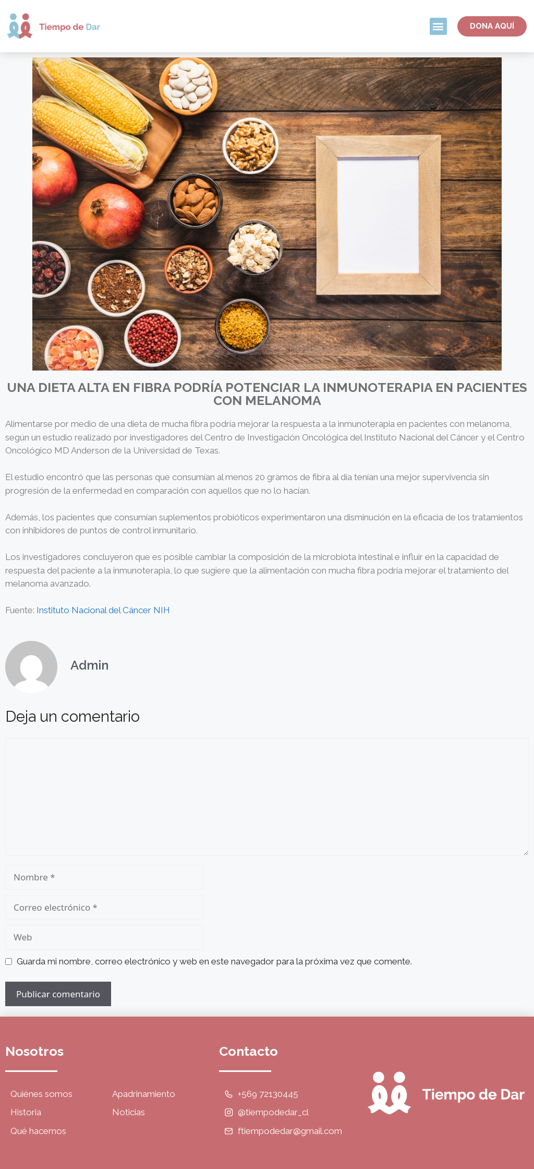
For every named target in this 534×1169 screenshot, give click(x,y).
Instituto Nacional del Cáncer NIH (103, 610)
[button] (438, 26)
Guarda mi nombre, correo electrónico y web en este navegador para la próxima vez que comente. (214, 961)
